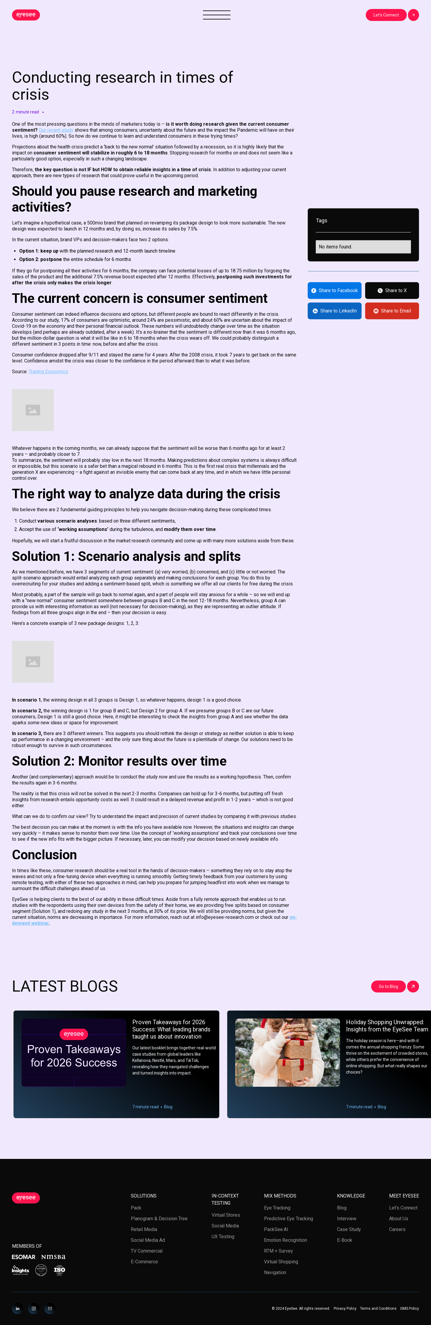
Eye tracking (277, 1208)
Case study (349, 1229)
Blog (342, 1208)
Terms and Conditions (378, 1308)
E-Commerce (144, 1262)
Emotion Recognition (285, 1240)
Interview (346, 1218)
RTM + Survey (278, 1251)
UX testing (223, 1236)
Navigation (275, 1272)
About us (398, 1218)
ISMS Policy (409, 1308)
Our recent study (56, 130)
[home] (26, 15)
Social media (225, 1226)
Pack (136, 1208)
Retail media (144, 1229)
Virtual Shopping (281, 1262)
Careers (397, 1229)
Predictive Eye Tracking (288, 1218)
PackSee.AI (276, 1229)
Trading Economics (48, 371)
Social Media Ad (148, 1240)
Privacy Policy (345, 1308)
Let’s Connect (403, 1208)
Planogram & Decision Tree (159, 1218)
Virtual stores (226, 1215)
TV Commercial (147, 1251)
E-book (344, 1240)
